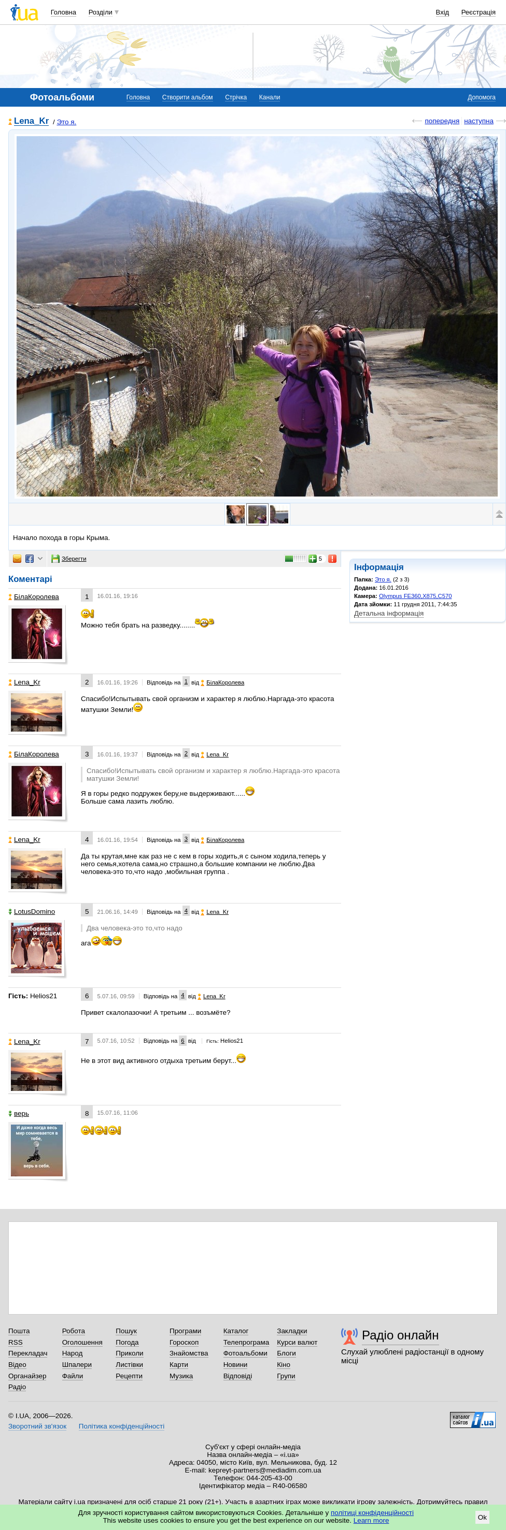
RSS (15, 1342)
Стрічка (236, 97)
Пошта (19, 1331)
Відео (17, 1364)
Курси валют (297, 1342)
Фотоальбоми (245, 1353)
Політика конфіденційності (121, 1426)
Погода (127, 1342)
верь (18, 1113)
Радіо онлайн (400, 1335)
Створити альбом (187, 97)
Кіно (283, 1364)
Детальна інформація (389, 613)
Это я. (66, 122)
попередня (442, 121)
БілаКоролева (33, 597)
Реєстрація (478, 12)
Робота (73, 1331)
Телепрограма (246, 1342)
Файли (72, 1376)
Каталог (236, 1331)
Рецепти (129, 1376)
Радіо (17, 1387)
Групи (286, 1376)
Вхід (442, 12)
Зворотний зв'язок (37, 1426)
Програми (185, 1331)
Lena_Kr (31, 121)
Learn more (371, 1520)
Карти (179, 1364)
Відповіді (237, 1376)
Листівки (129, 1364)
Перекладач (27, 1353)
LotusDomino (31, 911)
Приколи (129, 1353)
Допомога (482, 97)
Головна (63, 12)
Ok (482, 1517)
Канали (269, 97)
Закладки (292, 1331)
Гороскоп (184, 1342)
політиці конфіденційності (372, 1513)
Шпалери (77, 1364)
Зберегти (69, 559)
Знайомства (189, 1353)
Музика (181, 1376)
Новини (235, 1364)
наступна (479, 121)
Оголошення (82, 1342)
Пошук (126, 1331)
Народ (72, 1353)
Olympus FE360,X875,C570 (415, 596)
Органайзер (27, 1376)
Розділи (101, 12)
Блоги (286, 1353)
